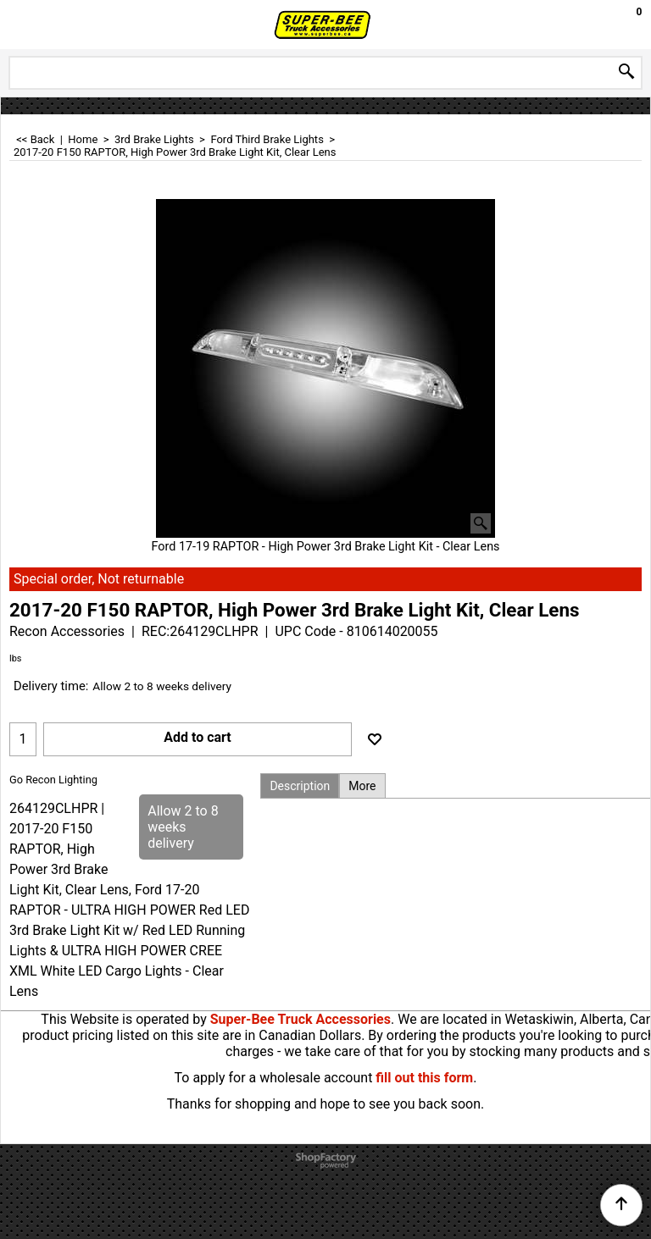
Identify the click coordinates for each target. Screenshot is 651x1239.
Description (300, 786)
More (362, 786)
